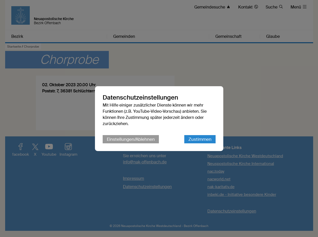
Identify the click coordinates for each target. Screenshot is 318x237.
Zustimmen (199, 139)
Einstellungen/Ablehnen (131, 139)
